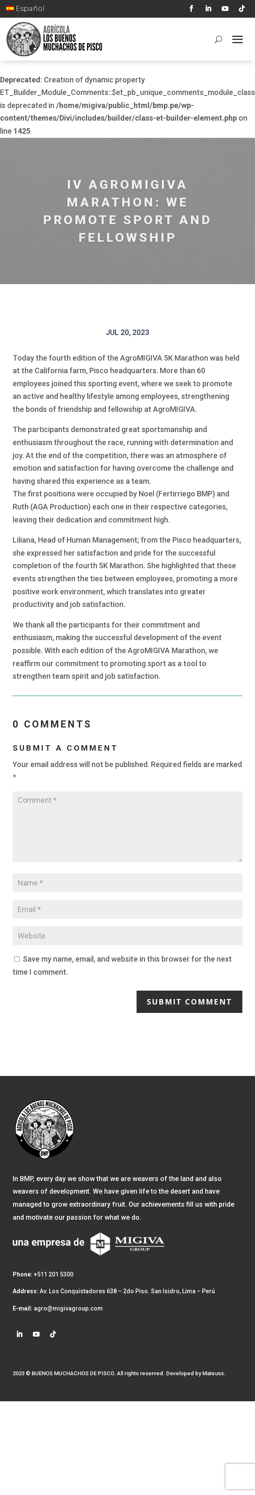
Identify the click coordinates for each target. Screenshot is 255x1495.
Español (25, 9)
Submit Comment (189, 1002)
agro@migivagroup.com (67, 1308)
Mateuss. (213, 1373)
